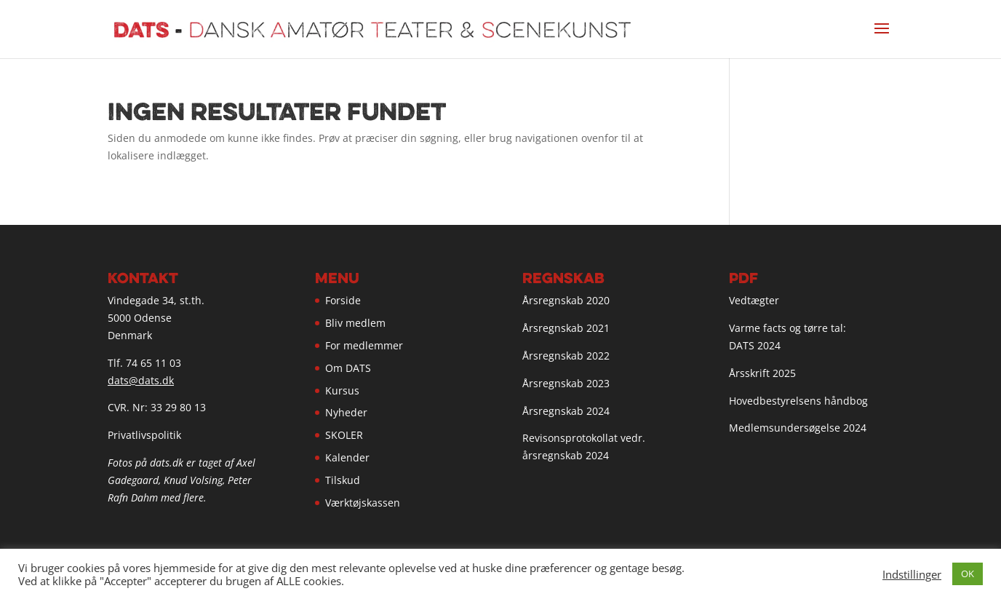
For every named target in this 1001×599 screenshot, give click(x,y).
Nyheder (346, 412)
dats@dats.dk (141, 380)
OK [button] (967, 573)
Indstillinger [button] (911, 574)
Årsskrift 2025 (762, 373)
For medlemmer (364, 345)
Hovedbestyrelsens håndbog (798, 401)
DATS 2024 (755, 345)
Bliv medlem (355, 323)
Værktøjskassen (362, 502)
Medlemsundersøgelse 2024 (797, 428)
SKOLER (344, 435)
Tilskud (342, 480)
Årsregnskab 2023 (566, 383)
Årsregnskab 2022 (566, 355)
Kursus (342, 390)
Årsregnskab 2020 (566, 300)
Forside (343, 300)
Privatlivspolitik (144, 435)
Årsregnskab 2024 (566, 411)
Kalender (347, 457)
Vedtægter (754, 300)
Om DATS (348, 368)
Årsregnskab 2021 (566, 328)
